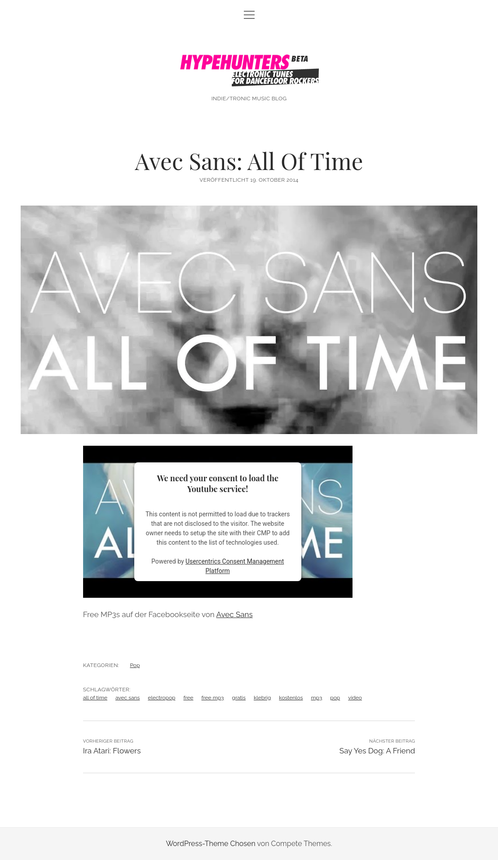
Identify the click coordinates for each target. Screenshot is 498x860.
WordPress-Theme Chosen (210, 843)
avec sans (127, 697)
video (355, 697)
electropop (161, 697)
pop (335, 697)
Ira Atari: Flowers (112, 750)
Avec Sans (234, 614)
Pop (135, 665)
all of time (95, 697)
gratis (239, 697)
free (188, 697)
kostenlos (291, 697)
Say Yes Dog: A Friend (377, 750)
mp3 (316, 697)
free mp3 (213, 697)
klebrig (262, 697)
